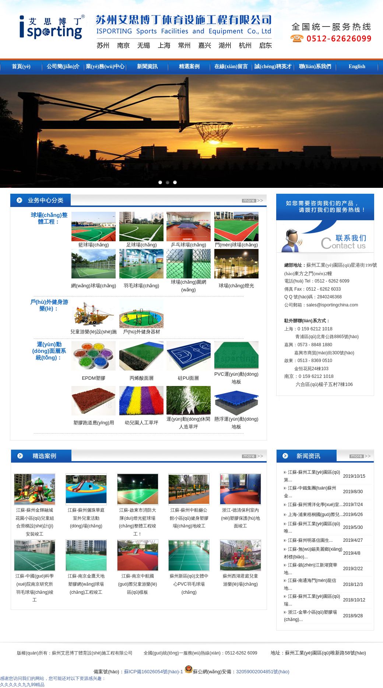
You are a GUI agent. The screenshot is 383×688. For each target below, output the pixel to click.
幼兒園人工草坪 (141, 422)
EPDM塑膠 (93, 378)
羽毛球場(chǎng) (141, 285)
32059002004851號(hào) (262, 671)
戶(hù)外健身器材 (141, 331)
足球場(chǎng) (141, 245)
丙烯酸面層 (142, 378)
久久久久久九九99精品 (22, 684)
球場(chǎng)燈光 (236, 285)
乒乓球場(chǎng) (188, 245)
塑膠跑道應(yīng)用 (93, 422)
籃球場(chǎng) (93, 245)
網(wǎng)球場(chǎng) (93, 285)
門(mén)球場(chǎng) (236, 245)
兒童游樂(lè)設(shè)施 (93, 331)
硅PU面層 (188, 378)
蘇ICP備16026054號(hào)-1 (153, 671)
